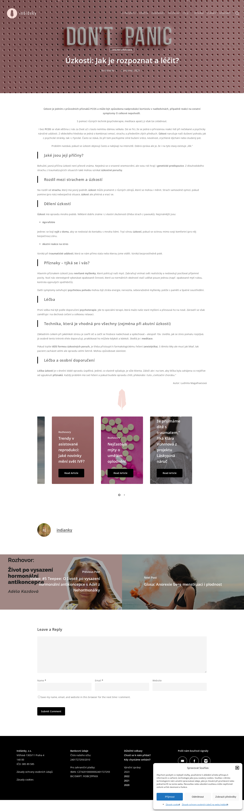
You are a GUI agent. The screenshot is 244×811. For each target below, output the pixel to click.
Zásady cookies (173, 804)
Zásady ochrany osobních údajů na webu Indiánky (205, 804)
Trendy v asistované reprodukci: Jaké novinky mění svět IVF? (71, 450)
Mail (182, 760)
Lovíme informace (121, 49)
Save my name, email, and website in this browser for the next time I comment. (85, 697)
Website (157, 680)
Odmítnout (198, 796)
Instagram (205, 760)
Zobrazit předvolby (225, 796)
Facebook (194, 760)
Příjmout (170, 796)
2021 (126, 780)
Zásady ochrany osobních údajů (35, 771)
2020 (126, 785)
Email (99, 680)
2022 (126, 776)
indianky (109, 70)
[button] (237, 768)
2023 (126, 771)
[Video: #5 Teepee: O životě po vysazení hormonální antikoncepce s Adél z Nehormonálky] (61, 582)
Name (41, 680)
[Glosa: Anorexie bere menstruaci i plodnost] (183, 582)
